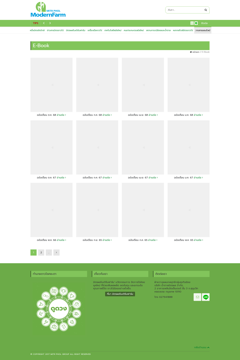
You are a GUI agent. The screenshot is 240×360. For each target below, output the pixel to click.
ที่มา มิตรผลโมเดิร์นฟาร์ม (120, 294)
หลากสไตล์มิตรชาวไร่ (183, 30)
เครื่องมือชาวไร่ (95, 30)
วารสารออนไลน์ (202, 30)
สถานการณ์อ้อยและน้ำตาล (158, 30)
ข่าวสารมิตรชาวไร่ (55, 30)
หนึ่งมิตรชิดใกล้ (37, 30)
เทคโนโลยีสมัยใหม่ (113, 30)
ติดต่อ (204, 23)
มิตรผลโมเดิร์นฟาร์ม (75, 30)
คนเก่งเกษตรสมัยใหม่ (134, 30)
